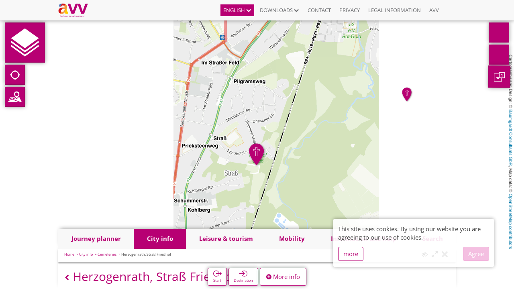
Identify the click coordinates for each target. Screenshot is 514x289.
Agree (476, 254)
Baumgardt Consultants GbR (510, 138)
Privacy (349, 10)
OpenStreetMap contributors (510, 221)
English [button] (237, 10)
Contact (319, 10)
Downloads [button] (279, 10)
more (350, 254)
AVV (434, 10)
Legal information (394, 10)
